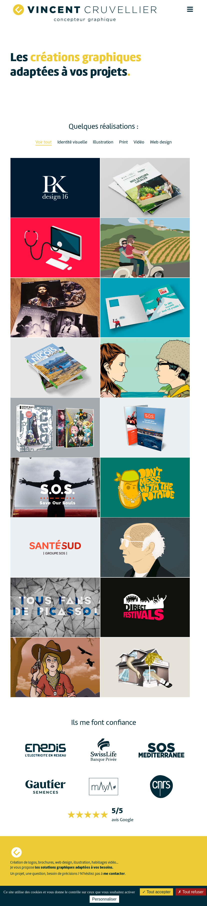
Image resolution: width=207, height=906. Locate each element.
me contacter (114, 873)
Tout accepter (156, 892)
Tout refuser (191, 892)
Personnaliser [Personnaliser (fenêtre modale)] (104, 899)
